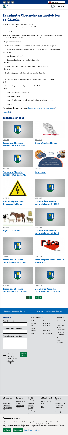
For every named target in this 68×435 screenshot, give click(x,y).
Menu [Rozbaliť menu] (61, 6)
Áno (38, 311)
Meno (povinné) (8, 321)
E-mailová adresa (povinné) (13, 328)
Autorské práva (7, 407)
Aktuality (31, 403)
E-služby (30, 407)
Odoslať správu (23, 354)
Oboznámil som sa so (12, 358)
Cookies (18, 408)
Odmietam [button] (18, 430)
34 (36, 297)
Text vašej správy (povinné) (13, 336)
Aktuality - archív (27, 24)
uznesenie (6, 112)
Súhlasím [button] (7, 430)
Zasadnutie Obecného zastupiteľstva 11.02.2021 (19, 27)
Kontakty (31, 405)
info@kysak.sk (61, 333)
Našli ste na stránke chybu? (54, 311)
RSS (43, 407)
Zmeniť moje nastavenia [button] (32, 430)
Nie (42, 311)
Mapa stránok (20, 405)
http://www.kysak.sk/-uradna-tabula (41, 108)
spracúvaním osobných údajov (12, 360)
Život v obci (15, 24)
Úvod (5, 24)
